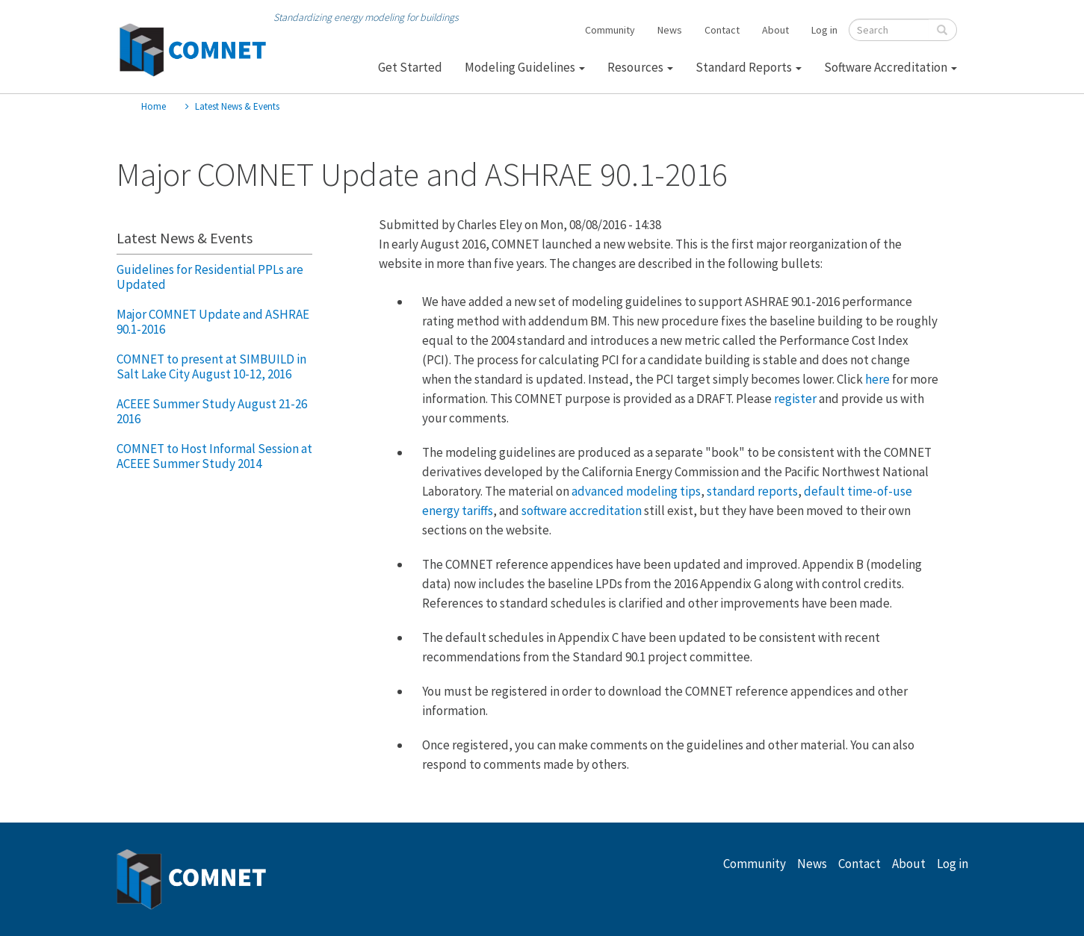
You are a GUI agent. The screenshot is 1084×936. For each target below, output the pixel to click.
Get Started (410, 67)
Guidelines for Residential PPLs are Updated (210, 277)
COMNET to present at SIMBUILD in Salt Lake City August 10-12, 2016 (211, 366)
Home (153, 106)
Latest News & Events (237, 106)
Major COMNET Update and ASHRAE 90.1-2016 (213, 321)
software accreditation (581, 510)
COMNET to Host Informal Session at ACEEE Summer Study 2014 (214, 456)
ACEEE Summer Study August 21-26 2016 (212, 411)
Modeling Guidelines (525, 67)
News (669, 30)
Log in (824, 30)
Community (610, 30)
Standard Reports (749, 67)
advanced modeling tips (636, 491)
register (795, 398)
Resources (640, 67)
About (775, 30)
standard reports (752, 491)
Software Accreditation (890, 67)
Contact (722, 30)
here (877, 379)
